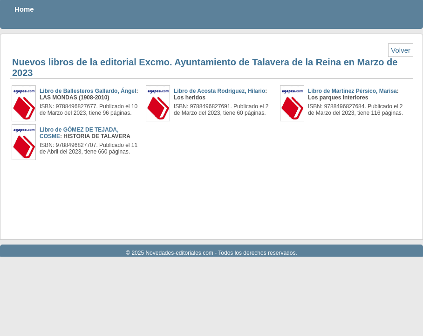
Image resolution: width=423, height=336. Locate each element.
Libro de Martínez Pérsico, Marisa (352, 91)
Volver (400, 50)
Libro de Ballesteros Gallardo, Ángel (88, 91)
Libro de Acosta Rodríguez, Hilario (219, 91)
